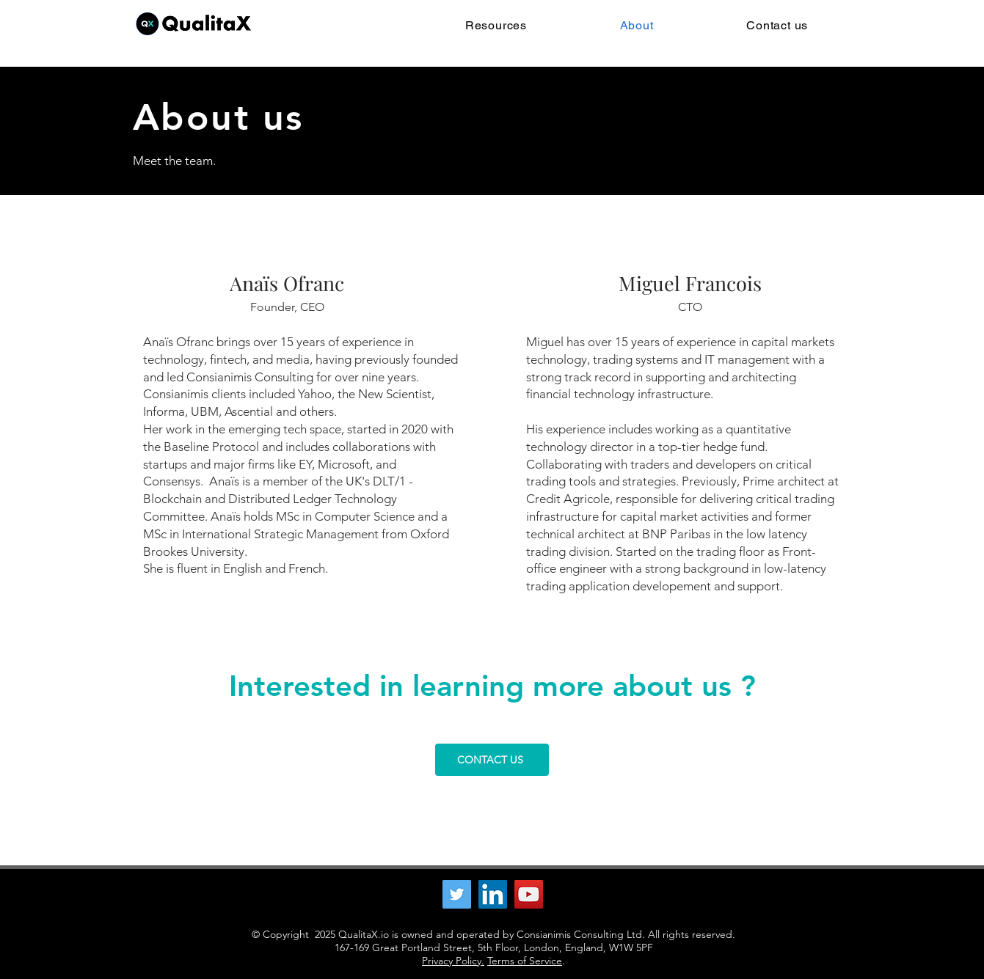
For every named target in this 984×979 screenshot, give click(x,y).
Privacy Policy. (453, 960)
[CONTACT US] (492, 760)
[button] (496, 25)
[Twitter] (456, 894)
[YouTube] (528, 894)
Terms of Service (524, 960)
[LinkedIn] (492, 894)
